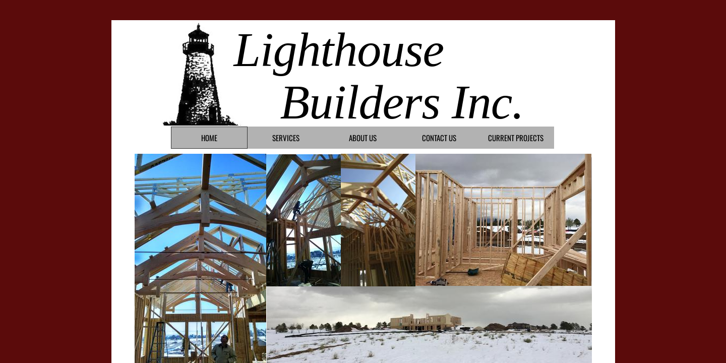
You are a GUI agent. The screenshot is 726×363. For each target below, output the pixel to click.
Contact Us (439, 137)
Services (285, 137)
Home (209, 137)
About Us (363, 137)
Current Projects (515, 137)
